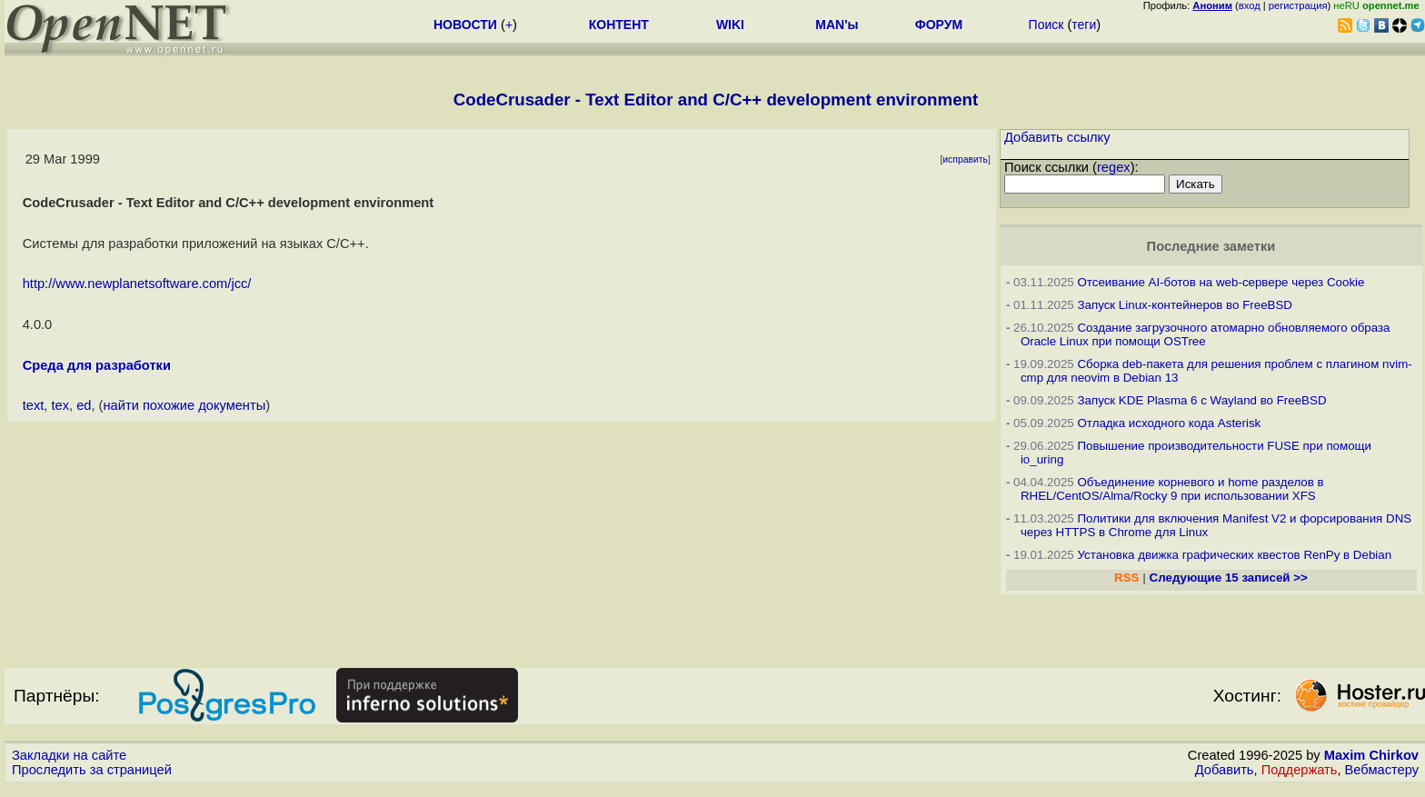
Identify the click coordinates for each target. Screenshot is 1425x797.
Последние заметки (1211, 246)
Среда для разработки (97, 365)
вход (1250, 5)
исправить (965, 159)
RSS (1126, 577)
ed (83, 405)
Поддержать (1299, 769)
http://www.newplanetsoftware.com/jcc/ (137, 283)
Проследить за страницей (92, 769)
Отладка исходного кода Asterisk (1169, 423)
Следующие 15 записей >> (1229, 577)
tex (60, 405)
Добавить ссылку (1057, 137)
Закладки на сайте (69, 755)
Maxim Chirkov (1371, 755)
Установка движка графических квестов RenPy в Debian (1234, 555)
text (34, 405)
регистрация (1298, 5)
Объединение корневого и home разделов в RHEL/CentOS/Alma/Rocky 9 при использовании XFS (1172, 489)
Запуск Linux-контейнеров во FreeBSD (1184, 305)
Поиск (1046, 24)
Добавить (1224, 769)
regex (1114, 167)
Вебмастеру (1382, 769)
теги (1083, 24)
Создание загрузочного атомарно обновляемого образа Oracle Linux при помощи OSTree (1205, 334)
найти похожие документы (185, 405)
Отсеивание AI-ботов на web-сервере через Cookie (1220, 282)
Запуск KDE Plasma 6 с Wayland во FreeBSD (1201, 400)
